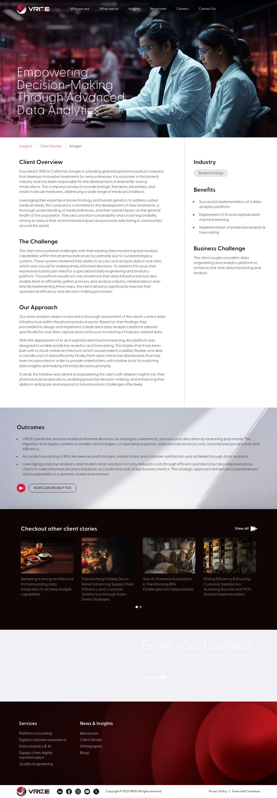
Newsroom (158, 9)
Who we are (79, 9)
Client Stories (51, 146)
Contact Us (207, 9)
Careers (182, 9)
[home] (43, 8)
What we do (109, 9)
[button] (137, 607)
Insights (134, 9)
